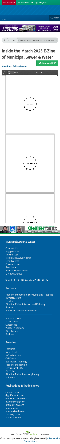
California (10, 358)
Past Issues (11, 267)
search (54, 17)
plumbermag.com (15, 401)
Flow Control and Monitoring (21, 310)
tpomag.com (12, 414)
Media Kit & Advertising (18, 257)
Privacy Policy (53, 438)
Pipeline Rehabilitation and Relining (25, 304)
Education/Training (16, 361)
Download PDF (47, 63)
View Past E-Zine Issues (14, 66)
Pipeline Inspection (16, 364)
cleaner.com (12, 392)
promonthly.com (14, 404)
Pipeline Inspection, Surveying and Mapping (29, 294)
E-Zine (12, 40)
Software (10, 377)
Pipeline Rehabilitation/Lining (22, 374)
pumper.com (12, 408)
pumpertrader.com (15, 411)
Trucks (9, 301)
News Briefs (11, 352)
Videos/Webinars (14, 327)
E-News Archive (13, 273)
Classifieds (11, 324)
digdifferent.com (14, 395)
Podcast (9, 334)
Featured (10, 348)
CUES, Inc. (10, 371)
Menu (4, 18)
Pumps (9, 307)
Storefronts (12, 321)
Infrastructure (13, 297)
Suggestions (12, 251)
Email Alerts (12, 260)
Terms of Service (30, 441)
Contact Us (11, 248)
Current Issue (12, 264)
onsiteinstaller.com (16, 398)
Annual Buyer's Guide (16, 270)
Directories (11, 331)
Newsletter (11, 254)
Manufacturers (13, 318)
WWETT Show (13, 417)
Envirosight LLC (14, 367)
